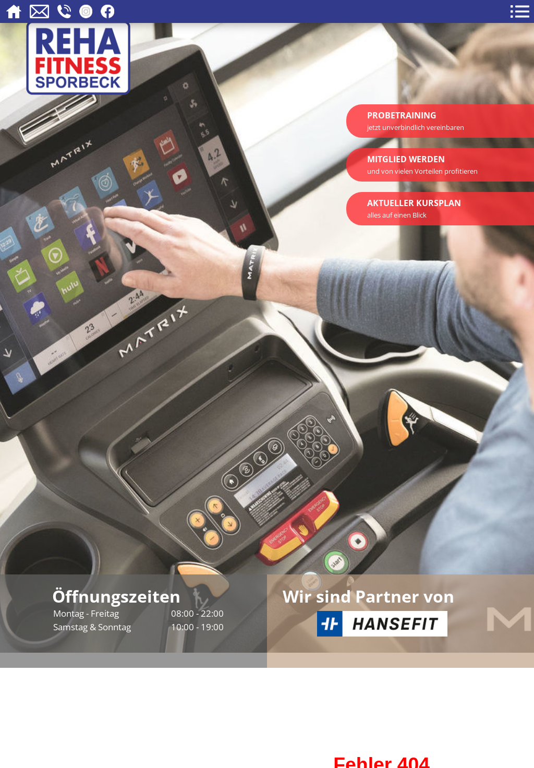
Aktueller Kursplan (414, 208)
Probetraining (415, 121)
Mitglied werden (422, 164)
